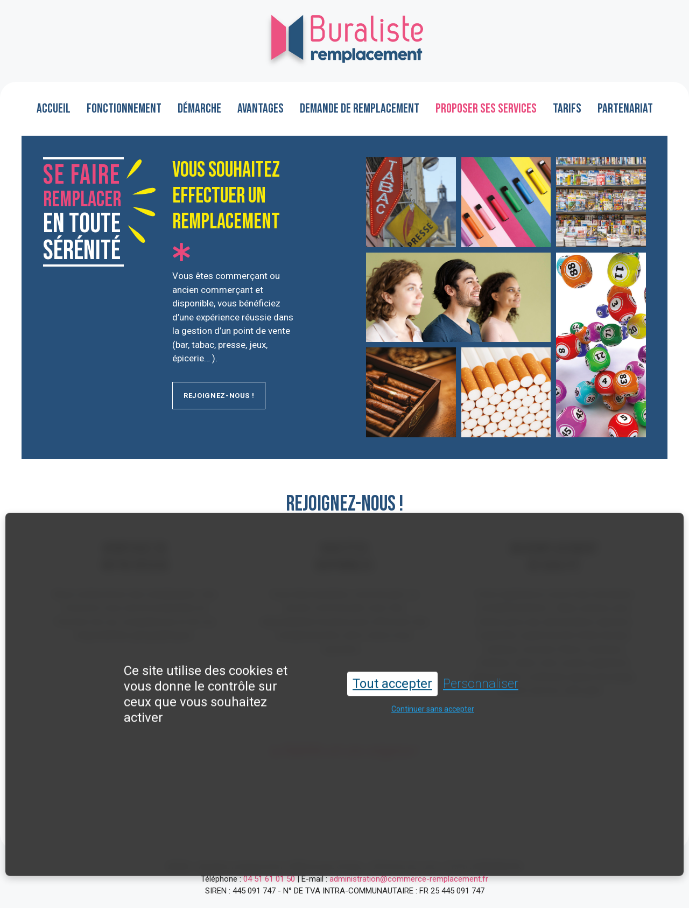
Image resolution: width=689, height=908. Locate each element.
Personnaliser (480, 674)
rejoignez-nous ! (219, 396)
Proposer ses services (486, 108)
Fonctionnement (124, 108)
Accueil (54, 108)
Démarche (199, 108)
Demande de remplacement (359, 108)
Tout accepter (392, 674)
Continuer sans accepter (432, 700)
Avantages (260, 108)
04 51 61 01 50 (269, 879)
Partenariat (625, 108)
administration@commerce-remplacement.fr (408, 879)
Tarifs (567, 108)
